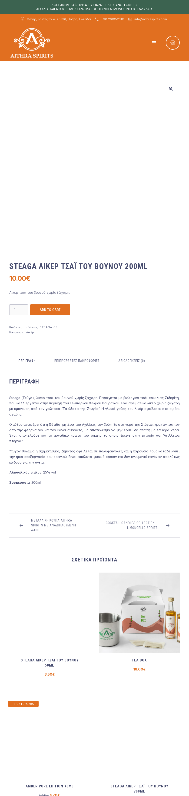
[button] (171, 88)
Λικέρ (30, 332)
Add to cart (50, 310)
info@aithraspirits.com (150, 19)
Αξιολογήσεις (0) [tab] (131, 361)
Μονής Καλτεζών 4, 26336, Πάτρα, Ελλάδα (59, 19)
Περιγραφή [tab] (27, 361)
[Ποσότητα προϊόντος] (18, 309)
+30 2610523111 (112, 19)
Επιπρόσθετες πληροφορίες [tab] (77, 361)
